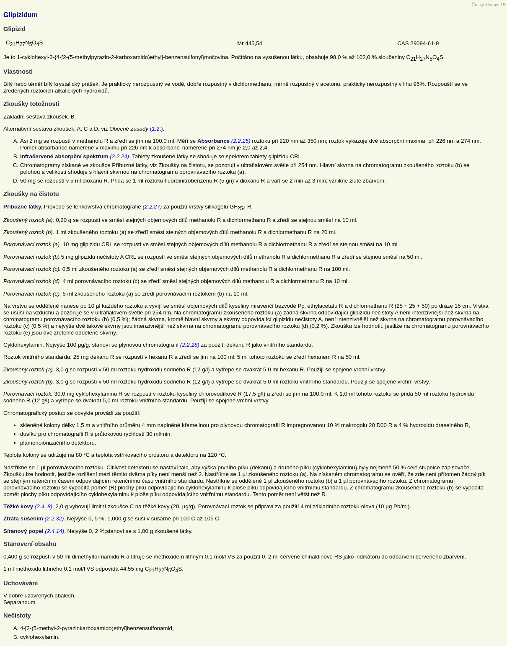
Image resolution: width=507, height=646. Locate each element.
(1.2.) (156, 129)
